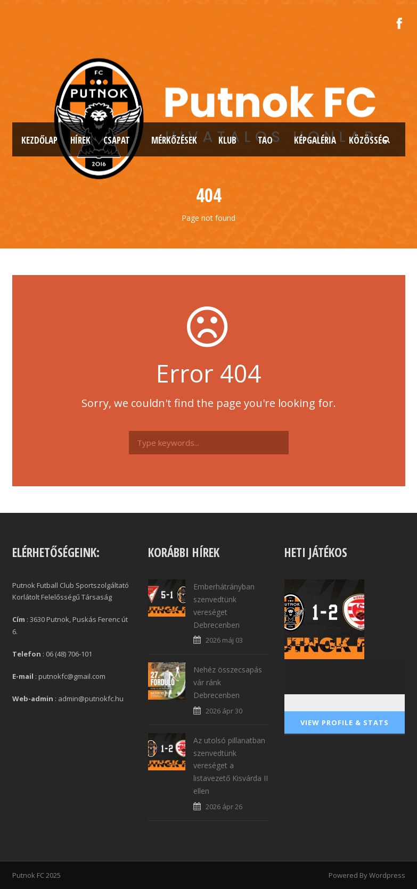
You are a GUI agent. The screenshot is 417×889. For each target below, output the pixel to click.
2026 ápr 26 (224, 806)
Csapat (116, 140)
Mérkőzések (174, 140)
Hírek (80, 140)
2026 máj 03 (224, 640)
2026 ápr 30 (224, 711)
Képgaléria (315, 140)
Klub (227, 140)
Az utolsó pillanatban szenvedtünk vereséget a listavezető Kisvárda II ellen (230, 765)
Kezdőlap (39, 140)
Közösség (368, 140)
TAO (265, 140)
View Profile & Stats (344, 722)
